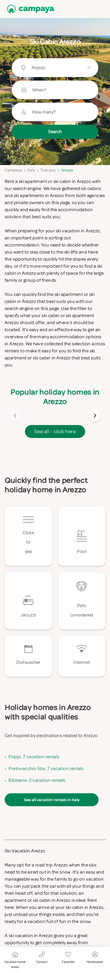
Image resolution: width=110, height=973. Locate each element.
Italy (31, 170)
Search (55, 132)
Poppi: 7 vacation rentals (34, 757)
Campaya (13, 170)
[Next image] (95, 415)
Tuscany (48, 170)
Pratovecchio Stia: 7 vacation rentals (46, 769)
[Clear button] (89, 67)
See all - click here (55, 431)
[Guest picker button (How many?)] (55, 112)
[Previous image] (15, 415)
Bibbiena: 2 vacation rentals (37, 780)
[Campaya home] (29, 9)
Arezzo (67, 170)
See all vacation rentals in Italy (51, 800)
